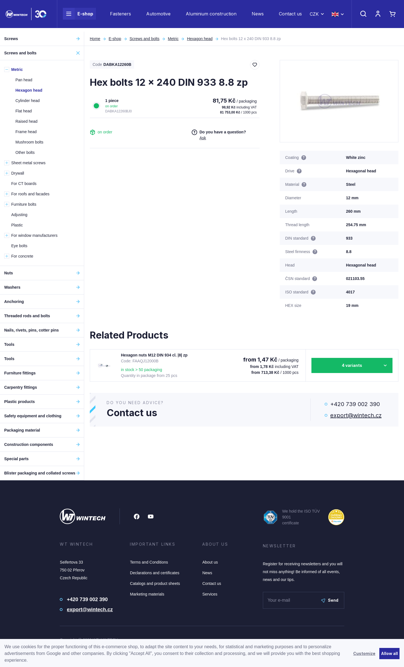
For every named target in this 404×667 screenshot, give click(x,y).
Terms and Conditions (149, 562)
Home (95, 38)
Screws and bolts (145, 38)
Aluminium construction (211, 15)
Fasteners (120, 15)
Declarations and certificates (154, 573)
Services (209, 594)
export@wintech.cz (356, 415)
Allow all (389, 653)
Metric (173, 38)
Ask (202, 138)
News (258, 15)
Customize (364, 653)
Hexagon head (199, 38)
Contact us (290, 15)
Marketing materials (147, 594)
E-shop (78, 16)
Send (329, 600)
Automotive (158, 15)
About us (210, 562)
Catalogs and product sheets (155, 583)
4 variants (352, 365)
